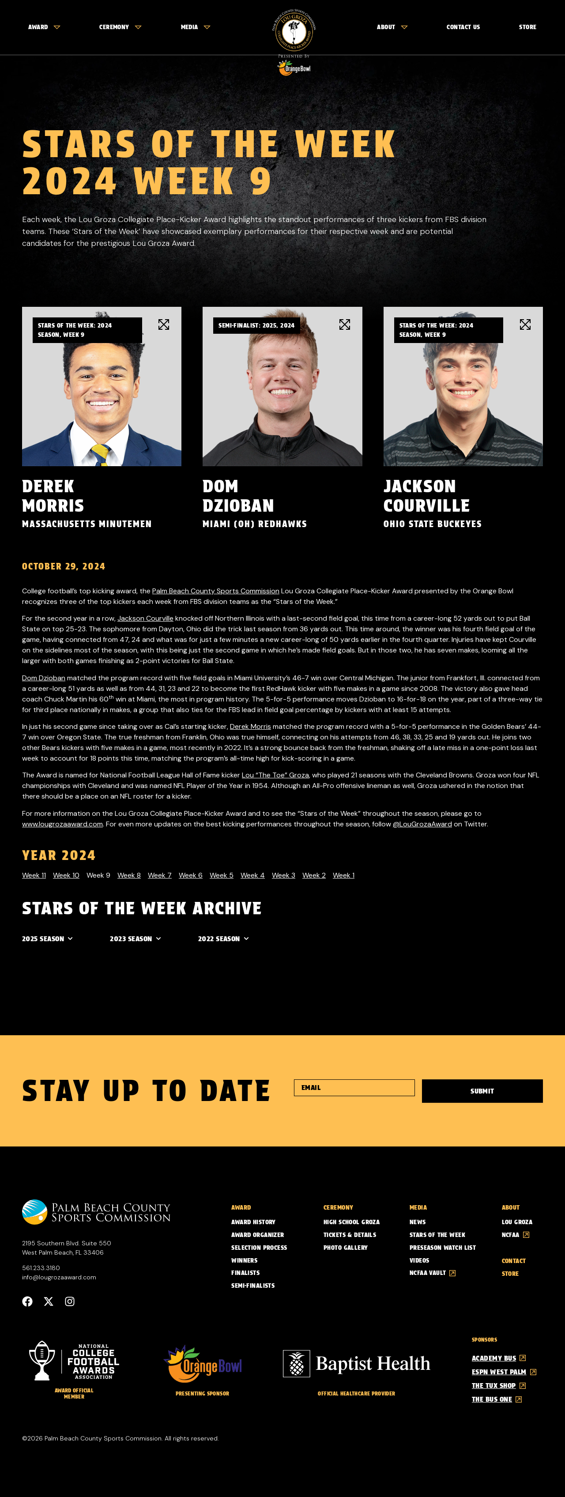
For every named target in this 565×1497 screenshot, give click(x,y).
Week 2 (314, 874)
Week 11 (34, 874)
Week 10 (66, 874)
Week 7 (160, 874)
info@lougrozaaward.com (59, 1277)
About (392, 26)
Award (44, 26)
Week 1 (343, 874)
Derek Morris (250, 726)
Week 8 (129, 874)
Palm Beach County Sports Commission (215, 590)
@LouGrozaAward (422, 823)
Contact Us (463, 26)
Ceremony (120, 26)
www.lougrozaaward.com (62, 823)
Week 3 (283, 874)
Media (196, 26)
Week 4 (253, 874)
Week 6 (191, 874)
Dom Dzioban (43, 677)
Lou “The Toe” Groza (275, 774)
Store (527, 26)
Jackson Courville (145, 617)
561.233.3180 (41, 1267)
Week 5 (222, 874)
